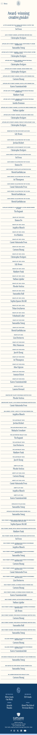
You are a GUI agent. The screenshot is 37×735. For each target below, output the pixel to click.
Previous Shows (27, 707)
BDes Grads (9, 696)
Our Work (9, 699)
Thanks (9, 707)
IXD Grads (27, 696)
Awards (9, 705)
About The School (27, 705)
